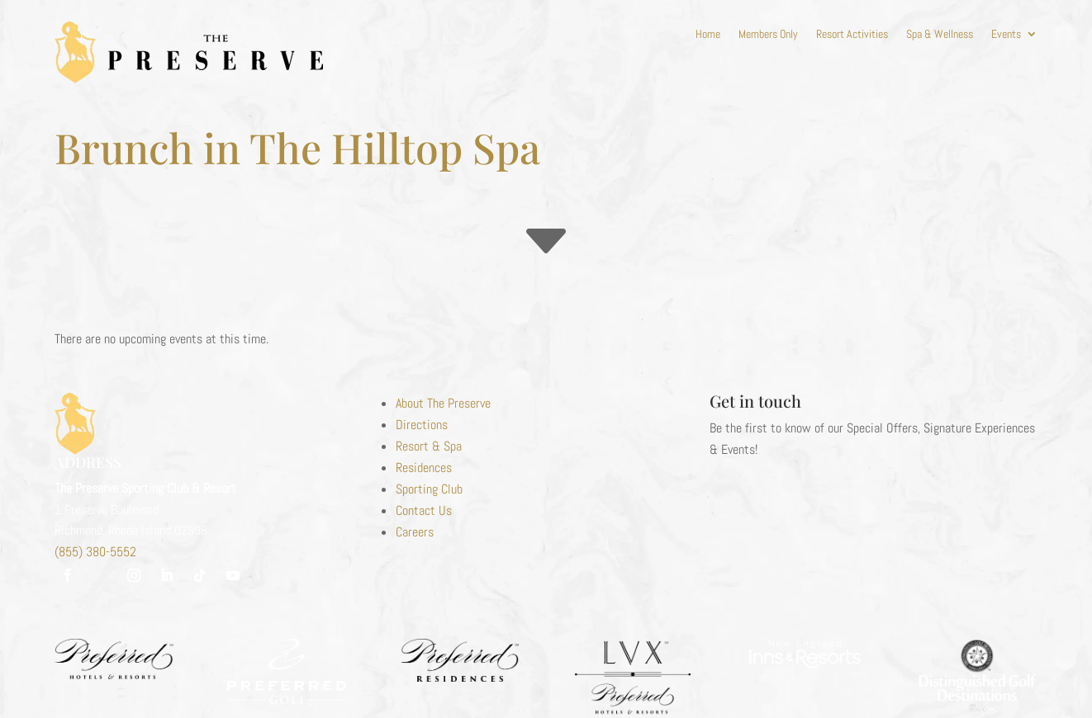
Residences (424, 467)
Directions (422, 424)
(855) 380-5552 (95, 551)
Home (708, 34)
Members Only (768, 34)
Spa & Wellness (939, 34)
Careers (415, 532)
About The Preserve (443, 403)
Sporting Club (429, 489)
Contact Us (424, 510)
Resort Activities (852, 34)
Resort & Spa (429, 446)
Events (1006, 34)
